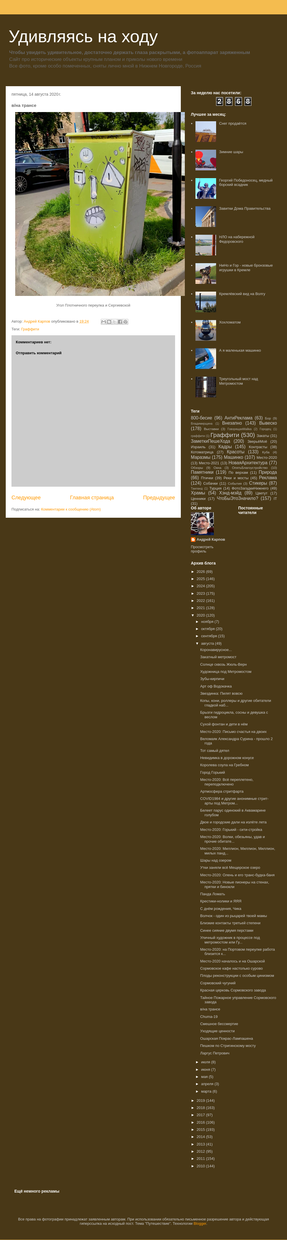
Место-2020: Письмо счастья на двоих (233, 731)
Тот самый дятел (214, 750)
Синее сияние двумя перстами (226, 930)
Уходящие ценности (217, 1031)
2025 (201, 579)
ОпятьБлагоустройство (250, 467)
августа (208, 643)
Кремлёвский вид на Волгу (242, 294)
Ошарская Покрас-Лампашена (226, 1038)
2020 (201, 615)
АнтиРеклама (238, 417)
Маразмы (200, 457)
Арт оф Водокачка (216, 686)
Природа (268, 472)
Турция (215, 488)
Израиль (198, 447)
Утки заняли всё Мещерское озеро (230, 867)
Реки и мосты (236, 478)
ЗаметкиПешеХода (210, 441)
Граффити (30, 329)
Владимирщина (201, 423)
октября (208, 629)
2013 (201, 1144)
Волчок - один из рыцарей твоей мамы (233, 916)
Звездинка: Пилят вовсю (221, 693)
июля (206, 1062)
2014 (201, 1137)
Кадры (225, 446)
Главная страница (92, 497)
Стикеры (258, 483)
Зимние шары (231, 152)
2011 (201, 1158)
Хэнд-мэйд (230, 492)
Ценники (198, 498)
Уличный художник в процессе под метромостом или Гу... (230, 939)
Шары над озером (215, 860)
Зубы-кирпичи (212, 679)
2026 (201, 571)
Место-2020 (267, 457)
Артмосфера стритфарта (221, 791)
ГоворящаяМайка (240, 429)
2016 (201, 1122)
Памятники (202, 472)
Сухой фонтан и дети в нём (223, 724)
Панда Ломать (212, 894)
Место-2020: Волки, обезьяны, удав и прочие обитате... (232, 839)
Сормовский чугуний (217, 983)
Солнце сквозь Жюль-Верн (223, 664)
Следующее (26, 497)
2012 (201, 1151)
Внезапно (232, 423)
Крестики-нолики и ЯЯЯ (220, 901)
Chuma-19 (209, 1016)
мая (205, 1077)
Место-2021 (209, 463)
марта (207, 1091)
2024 (201, 586)
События (235, 483)
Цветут (261, 493)
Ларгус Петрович (214, 1053)
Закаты (263, 436)
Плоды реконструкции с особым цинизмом (237, 975)
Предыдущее (159, 497)
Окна (217, 467)
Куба (265, 452)
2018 (201, 1108)
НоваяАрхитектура (247, 462)
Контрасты (258, 447)
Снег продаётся (232, 123)
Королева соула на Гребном (224, 765)
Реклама (268, 477)
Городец (265, 429)
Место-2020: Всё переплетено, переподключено (226, 781)
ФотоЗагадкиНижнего (250, 488)
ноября (208, 621)
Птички (207, 478)
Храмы (198, 492)
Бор (268, 418)
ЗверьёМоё (257, 441)
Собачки (210, 483)
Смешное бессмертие (219, 1024)
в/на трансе (210, 1009)
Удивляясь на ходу (83, 36)
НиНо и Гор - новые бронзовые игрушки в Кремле (246, 267)
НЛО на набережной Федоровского (236, 239)
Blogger (199, 1223)
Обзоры (197, 467)
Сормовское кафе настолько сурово (231, 968)
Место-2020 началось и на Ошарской (232, 961)
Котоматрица (202, 452)
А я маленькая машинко (240, 350)
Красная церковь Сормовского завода (233, 990)
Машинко (233, 457)
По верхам (238, 472)
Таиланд (197, 488)
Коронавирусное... (216, 650)
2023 (201, 593)
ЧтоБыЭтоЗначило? (237, 498)
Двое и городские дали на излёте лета (233, 822)
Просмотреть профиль (202, 549)
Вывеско (268, 423)
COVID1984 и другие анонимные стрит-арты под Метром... (234, 800)
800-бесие (201, 417)
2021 (201, 608)
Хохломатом (230, 322)
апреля (208, 1084)
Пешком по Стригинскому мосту (228, 1045)
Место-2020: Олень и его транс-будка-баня (237, 875)
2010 (201, 1166)
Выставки (211, 429)
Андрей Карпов (211, 539)
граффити (198, 436)
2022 (201, 600)
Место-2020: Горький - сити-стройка (231, 829)
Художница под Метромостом (225, 671)
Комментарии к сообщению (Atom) (71, 509)
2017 (201, 1115)
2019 (201, 1100)
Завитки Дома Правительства (244, 208)
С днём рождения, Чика (220, 908)
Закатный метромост (218, 657)
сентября (209, 636)
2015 (201, 1129)
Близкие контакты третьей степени (230, 923)
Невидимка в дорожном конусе (227, 758)
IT (275, 498)
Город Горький (212, 772)
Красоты (236, 451)
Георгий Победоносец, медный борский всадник (245, 182)
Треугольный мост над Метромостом (238, 381)
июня (206, 1069)
